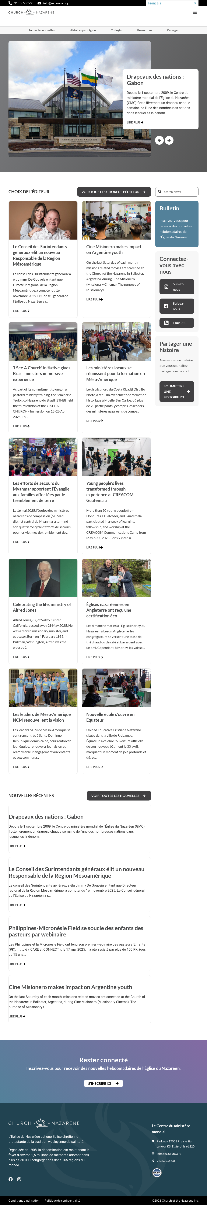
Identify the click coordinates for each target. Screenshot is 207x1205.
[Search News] (177, 192)
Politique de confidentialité (62, 1200)
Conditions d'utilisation (23, 1200)
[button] (195, 12)
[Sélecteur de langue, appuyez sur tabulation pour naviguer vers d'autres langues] (172, 3)
